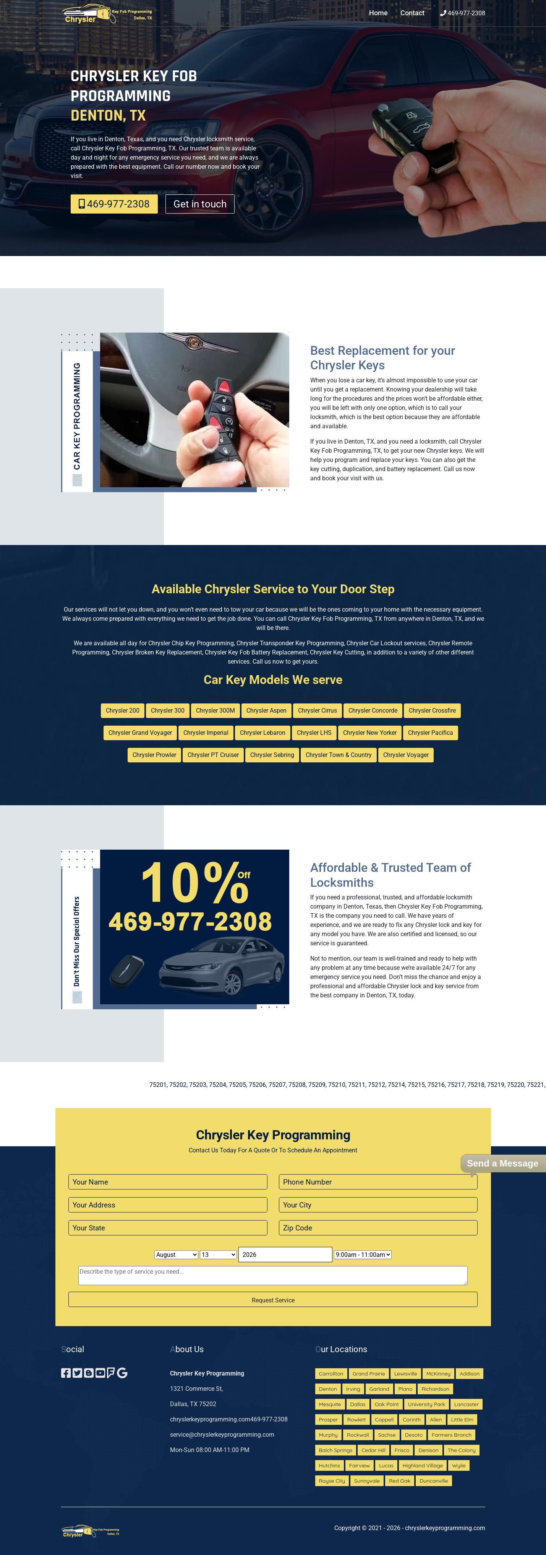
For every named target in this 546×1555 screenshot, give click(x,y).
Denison (428, 1450)
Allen (436, 1419)
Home (378, 13)
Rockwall (358, 1434)
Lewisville (405, 1373)
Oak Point (387, 1404)
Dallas (358, 1404)
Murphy (328, 1434)
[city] (378, 1204)
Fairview (359, 1465)
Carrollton (331, 1373)
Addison (470, 1373)
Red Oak (399, 1480)
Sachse (387, 1434)
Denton (328, 1388)
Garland (379, 1388)
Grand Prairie (369, 1373)
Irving (353, 1388)
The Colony (462, 1450)
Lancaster (466, 1404)
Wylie (459, 1465)
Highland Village (423, 1465)
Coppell (384, 1419)
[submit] (273, 1299)
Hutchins (329, 1465)
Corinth (412, 1419)
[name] (167, 1182)
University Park (426, 1404)
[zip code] (378, 1227)
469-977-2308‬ (462, 13)
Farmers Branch (451, 1434)
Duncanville (434, 1480)
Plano (406, 1388)
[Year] (285, 1254)
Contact (412, 13)
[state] (167, 1227)
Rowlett (356, 1419)
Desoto (414, 1434)
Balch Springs (336, 1450)
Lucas (386, 1465)
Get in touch (200, 204)
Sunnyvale (367, 1480)
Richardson (435, 1388)
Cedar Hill (373, 1450)
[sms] (272, 1275)
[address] (167, 1204)
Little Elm (462, 1419)
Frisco (402, 1450)
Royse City (332, 1480)
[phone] (378, 1182)
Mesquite (330, 1404)
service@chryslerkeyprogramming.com (222, 1434)
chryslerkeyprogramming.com (210, 1419)
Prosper (328, 1419)
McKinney (438, 1373)
